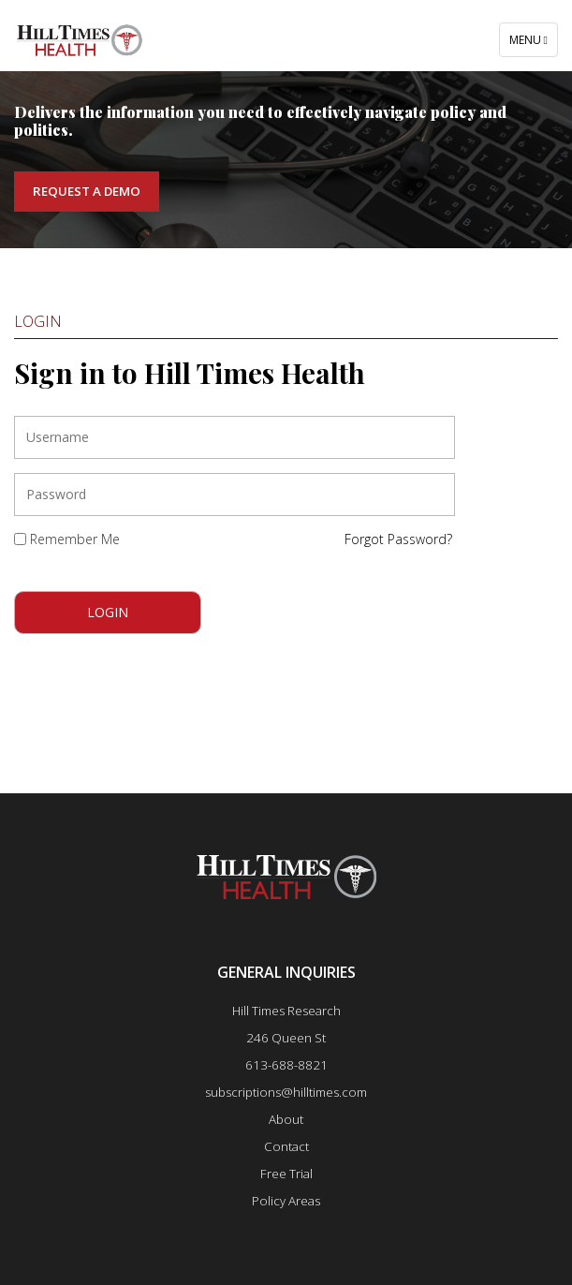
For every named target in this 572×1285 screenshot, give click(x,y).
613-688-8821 (286, 1064)
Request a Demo (86, 191)
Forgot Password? (398, 539)
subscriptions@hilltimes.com (286, 1092)
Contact (286, 1146)
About (286, 1119)
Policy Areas (286, 1200)
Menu (533, 44)
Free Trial (286, 1173)
